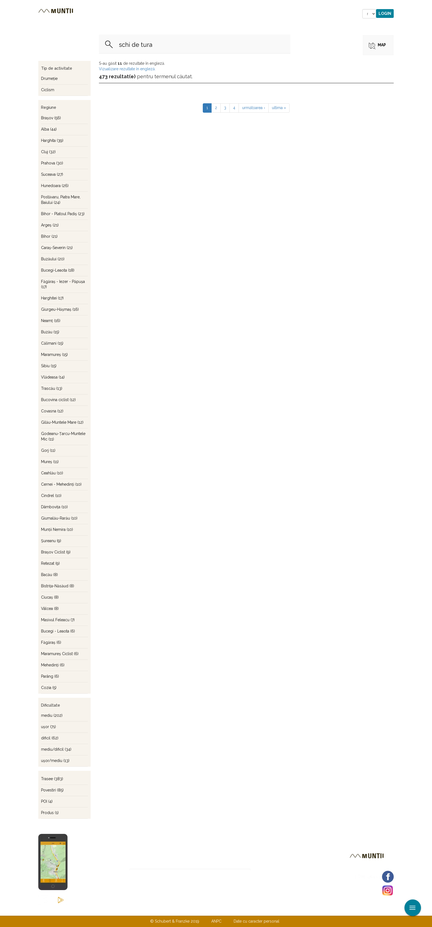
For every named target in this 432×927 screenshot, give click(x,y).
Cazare (141, 13)
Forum (247, 13)
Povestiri (169, 13)
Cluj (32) (48, 152)
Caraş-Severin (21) (57, 247)
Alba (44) (49, 129)
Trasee (115, 13)
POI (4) (47, 801)
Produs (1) (50, 812)
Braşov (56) (51, 118)
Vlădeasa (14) (53, 377)
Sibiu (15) (48, 366)
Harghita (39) (52, 140)
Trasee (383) (52, 779)
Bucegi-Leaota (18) (57, 270)
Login (385, 13)
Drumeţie (49, 78)
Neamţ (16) (50, 320)
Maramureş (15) (54, 354)
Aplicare (428, 5)
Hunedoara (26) (55, 185)
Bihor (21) (49, 236)
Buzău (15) (50, 332)
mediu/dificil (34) (56, 749)
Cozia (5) (48, 687)
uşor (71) (48, 727)
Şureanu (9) (51, 541)
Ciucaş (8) (50, 597)
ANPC (216, 921)
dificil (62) (49, 738)
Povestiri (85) (52, 790)
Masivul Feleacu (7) (58, 620)
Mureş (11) (50, 462)
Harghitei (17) (52, 298)
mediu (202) (52, 715)
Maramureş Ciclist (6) (60, 654)
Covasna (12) (52, 411)
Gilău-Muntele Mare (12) (62, 422)
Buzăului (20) (52, 259)
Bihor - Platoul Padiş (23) (63, 214)
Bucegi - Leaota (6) (58, 631)
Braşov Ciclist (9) (56, 552)
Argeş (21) (50, 225)
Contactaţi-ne (174, 910)
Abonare (269, 873)
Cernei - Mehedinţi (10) (61, 484)
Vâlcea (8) (50, 608)
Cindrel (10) (51, 495)
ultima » (279, 108)
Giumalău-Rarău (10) (59, 518)
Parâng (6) (50, 676)
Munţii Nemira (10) (57, 529)
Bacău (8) (49, 574)
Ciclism (47, 90)
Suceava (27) (52, 174)
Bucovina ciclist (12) (58, 400)
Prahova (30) (52, 163)
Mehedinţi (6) (52, 665)
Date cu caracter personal (256, 921)
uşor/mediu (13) (55, 760)
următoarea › (253, 108)
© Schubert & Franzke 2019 (174, 921)
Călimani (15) (52, 343)
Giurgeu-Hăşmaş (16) (60, 309)
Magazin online (210, 13)
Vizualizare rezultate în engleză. (127, 69)
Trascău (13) (51, 388)
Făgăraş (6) (51, 642)
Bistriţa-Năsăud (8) (57, 586)
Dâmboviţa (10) (54, 507)
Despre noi (207, 910)
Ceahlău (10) (52, 473)
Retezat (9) (50, 563)
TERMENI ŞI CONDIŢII (248, 910)
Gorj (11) (48, 450)
